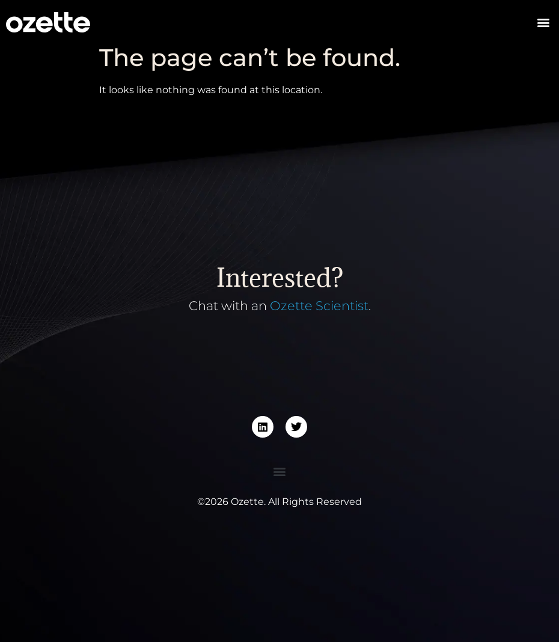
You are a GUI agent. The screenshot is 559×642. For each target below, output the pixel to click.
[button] (543, 22)
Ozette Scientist (319, 305)
